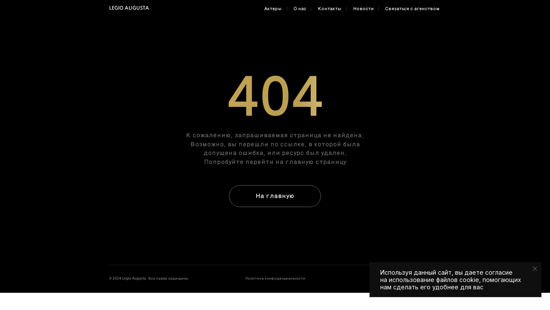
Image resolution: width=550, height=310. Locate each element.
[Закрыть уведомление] (535, 268)
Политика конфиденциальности (275, 278)
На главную (275, 195)
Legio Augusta (129, 8)
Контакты (329, 8)
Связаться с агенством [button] (412, 8)
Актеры (272, 8)
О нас (299, 8)
